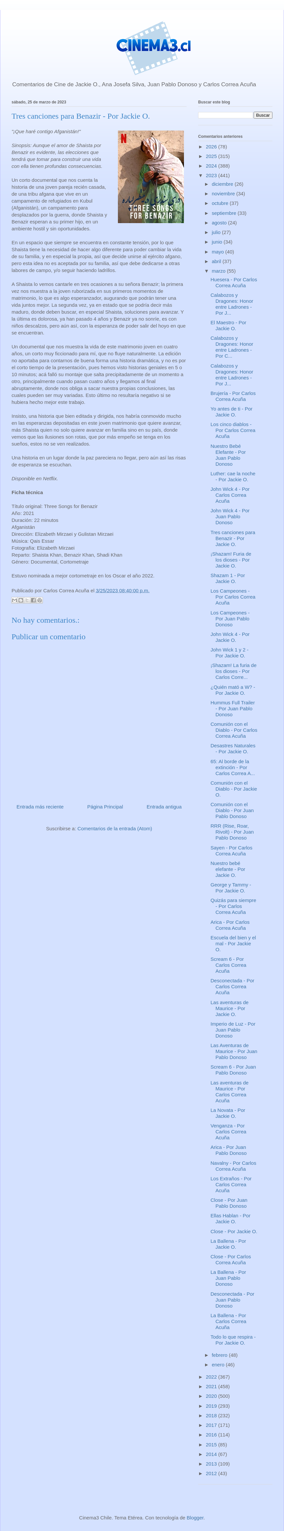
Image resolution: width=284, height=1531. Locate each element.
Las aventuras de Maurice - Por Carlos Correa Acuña (230, 1091)
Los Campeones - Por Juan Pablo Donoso (230, 618)
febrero (220, 1355)
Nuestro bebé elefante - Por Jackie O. (228, 869)
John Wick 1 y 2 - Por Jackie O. (230, 652)
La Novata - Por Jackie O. (228, 1113)
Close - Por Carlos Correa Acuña (231, 1259)
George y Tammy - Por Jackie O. (231, 887)
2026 (212, 146)
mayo (218, 252)
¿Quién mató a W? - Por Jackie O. (233, 690)
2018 (212, 1415)
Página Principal (105, 806)
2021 (212, 1386)
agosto (220, 222)
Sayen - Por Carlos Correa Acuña (232, 850)
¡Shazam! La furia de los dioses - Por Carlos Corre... (234, 671)
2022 (212, 1377)
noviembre (224, 193)
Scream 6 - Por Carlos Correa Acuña (228, 965)
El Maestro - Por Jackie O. (228, 325)
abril (217, 261)
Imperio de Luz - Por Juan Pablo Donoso (233, 1030)
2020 (212, 1396)
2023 (212, 175)
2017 (212, 1425)
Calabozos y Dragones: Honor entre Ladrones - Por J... (232, 304)
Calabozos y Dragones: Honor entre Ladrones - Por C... (232, 347)
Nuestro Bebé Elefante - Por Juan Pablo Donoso (228, 455)
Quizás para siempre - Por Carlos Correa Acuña (233, 906)
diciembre (223, 184)
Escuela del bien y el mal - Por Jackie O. (233, 943)
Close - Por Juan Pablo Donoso (229, 1203)
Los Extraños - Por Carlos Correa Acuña (231, 1184)
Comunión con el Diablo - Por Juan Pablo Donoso (232, 810)
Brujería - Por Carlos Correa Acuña (233, 396)
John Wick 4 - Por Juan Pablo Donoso (230, 516)
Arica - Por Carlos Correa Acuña (230, 925)
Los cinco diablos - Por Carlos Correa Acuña (233, 430)
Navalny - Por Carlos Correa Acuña (233, 1166)
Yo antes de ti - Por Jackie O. (232, 411)
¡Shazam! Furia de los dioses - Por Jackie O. (231, 560)
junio (218, 242)
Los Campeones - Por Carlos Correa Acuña (233, 597)
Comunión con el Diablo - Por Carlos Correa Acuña (234, 730)
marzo (219, 271)
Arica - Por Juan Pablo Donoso (229, 1150)
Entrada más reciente (40, 806)
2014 (212, 1454)
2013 (212, 1464)
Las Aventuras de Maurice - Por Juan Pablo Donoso (234, 1051)
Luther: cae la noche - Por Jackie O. (233, 476)
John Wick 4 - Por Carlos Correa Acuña (230, 495)
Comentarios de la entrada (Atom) (115, 828)
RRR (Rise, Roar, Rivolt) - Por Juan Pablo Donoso (232, 832)
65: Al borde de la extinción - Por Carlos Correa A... (233, 767)
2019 (212, 1406)
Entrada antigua (164, 806)
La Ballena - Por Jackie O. (228, 1244)
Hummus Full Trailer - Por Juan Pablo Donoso (233, 708)
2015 (212, 1444)
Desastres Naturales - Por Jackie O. (233, 748)
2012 (212, 1473)
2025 (212, 156)
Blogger (195, 1517)
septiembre (224, 213)
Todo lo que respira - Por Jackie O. (233, 1340)
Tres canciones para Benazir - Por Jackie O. (233, 538)
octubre (221, 203)
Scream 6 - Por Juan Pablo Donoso (233, 1070)
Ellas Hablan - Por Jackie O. (231, 1218)
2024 (212, 166)
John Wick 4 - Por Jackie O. (230, 637)
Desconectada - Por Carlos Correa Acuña (233, 986)
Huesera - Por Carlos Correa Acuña (234, 282)
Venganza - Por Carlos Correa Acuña (228, 1131)
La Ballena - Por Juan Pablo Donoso (228, 1278)
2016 (212, 1434)
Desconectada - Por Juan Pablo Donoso (233, 1300)
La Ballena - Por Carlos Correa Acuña (228, 1321)
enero (219, 1364)
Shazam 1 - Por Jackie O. (228, 578)
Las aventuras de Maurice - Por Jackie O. (230, 1008)
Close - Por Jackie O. (234, 1231)
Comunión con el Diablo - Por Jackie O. (234, 789)
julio (217, 232)
